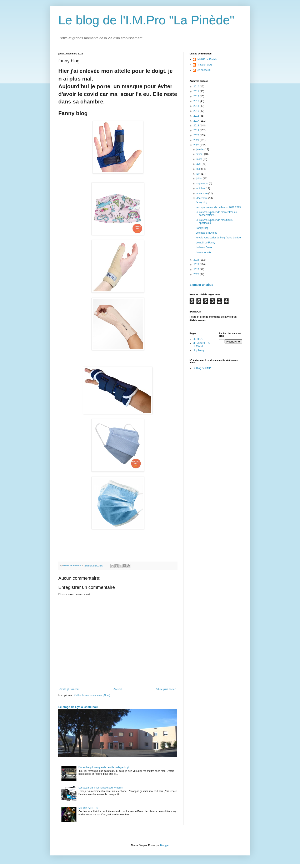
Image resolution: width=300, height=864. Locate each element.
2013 (197, 101)
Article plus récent (69, 689)
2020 (197, 135)
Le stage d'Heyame (206, 232)
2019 (197, 130)
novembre (202, 193)
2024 (197, 264)
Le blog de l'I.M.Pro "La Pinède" (146, 20)
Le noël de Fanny (205, 242)
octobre (200, 188)
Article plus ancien (166, 689)
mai (198, 169)
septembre (202, 183)
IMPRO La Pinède (207, 59)
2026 (197, 274)
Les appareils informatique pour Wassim (101, 787)
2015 (197, 111)
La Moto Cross (204, 247)
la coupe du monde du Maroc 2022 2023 (218, 207)
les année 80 (204, 70)
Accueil (118, 689)
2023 (197, 259)
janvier (200, 149)
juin (198, 173)
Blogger (164, 845)
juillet (199, 178)
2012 (197, 96)
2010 (197, 86)
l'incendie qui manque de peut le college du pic (104, 767)
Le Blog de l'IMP (202, 368)
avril (199, 163)
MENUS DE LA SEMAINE (201, 345)
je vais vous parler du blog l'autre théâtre (218, 237)
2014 (197, 106)
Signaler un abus (201, 284)
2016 (197, 115)
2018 (197, 125)
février (200, 154)
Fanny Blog (202, 228)
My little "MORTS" (89, 808)
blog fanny (198, 350)
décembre (202, 198)
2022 (197, 145)
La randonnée (203, 252)
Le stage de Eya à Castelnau (78, 707)
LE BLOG (198, 339)
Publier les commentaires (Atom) (92, 695)
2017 (197, 120)
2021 (197, 140)
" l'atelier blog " (205, 64)
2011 (197, 91)
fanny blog (201, 202)
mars (199, 159)
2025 (197, 269)
